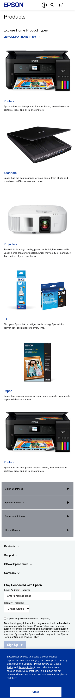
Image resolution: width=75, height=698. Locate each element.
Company (12, 573)
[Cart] (60, 5)
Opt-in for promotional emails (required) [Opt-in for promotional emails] (29, 618)
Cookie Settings (24, 663)
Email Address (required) (17, 590)
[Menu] (69, 5)
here (14, 678)
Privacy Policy (41, 626)
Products (11, 546)
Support (11, 555)
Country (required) (14, 602)
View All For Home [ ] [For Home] (20, 37)
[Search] (52, 5)
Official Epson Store (18, 564)
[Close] (35, 692)
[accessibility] (44, 5)
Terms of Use (11, 637)
